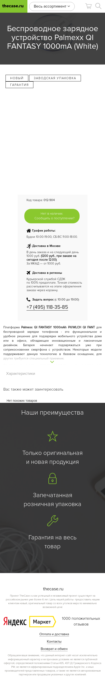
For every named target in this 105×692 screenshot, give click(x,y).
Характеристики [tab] (20, 373)
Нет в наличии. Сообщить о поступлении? (54, 216)
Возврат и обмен (54, 649)
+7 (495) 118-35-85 (47, 307)
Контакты (54, 641)
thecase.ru (13, 6)
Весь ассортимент (52, 6)
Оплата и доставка (54, 634)
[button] (88, 6)
